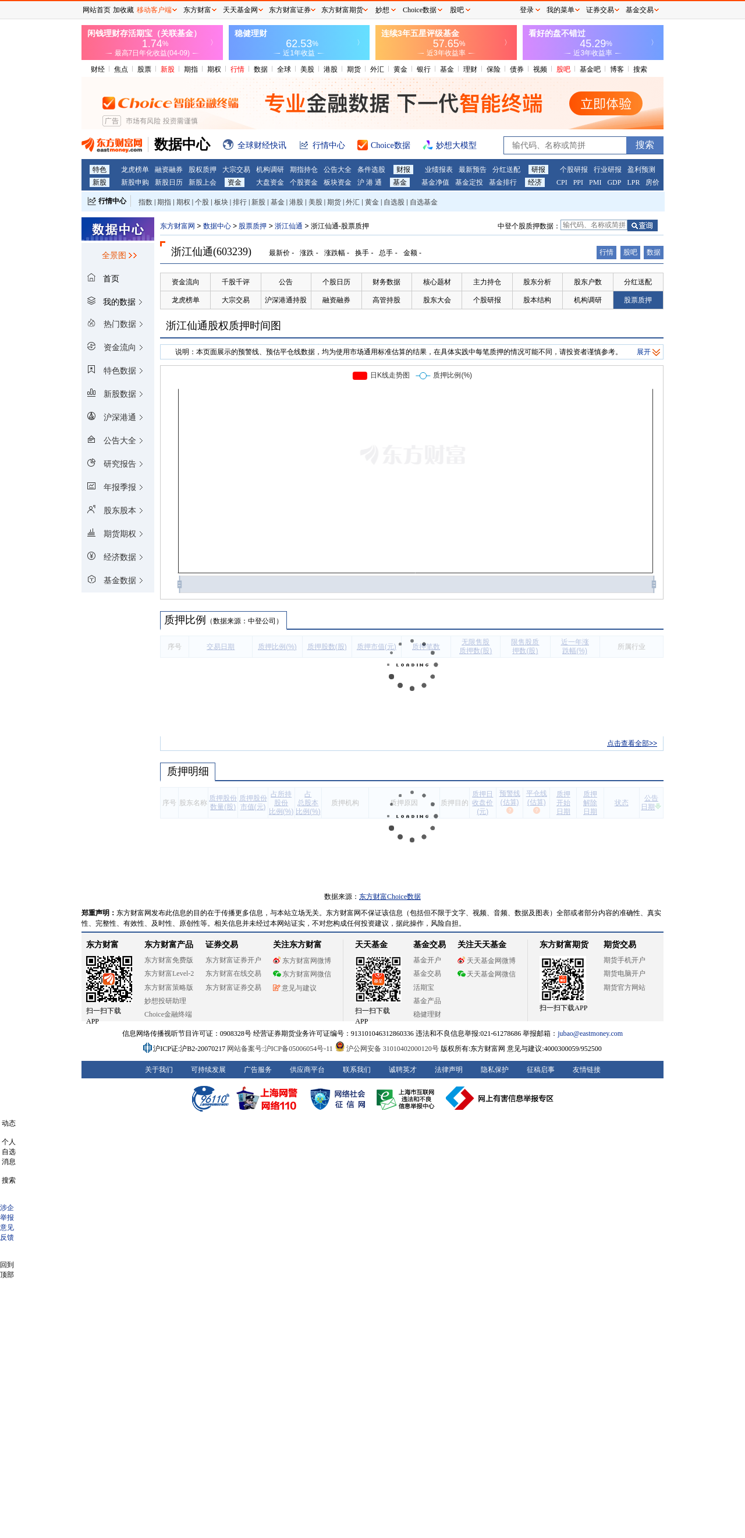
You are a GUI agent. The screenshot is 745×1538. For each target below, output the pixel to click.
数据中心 (217, 226)
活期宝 (423, 987)
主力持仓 (487, 282)
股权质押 (203, 169)
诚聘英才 (403, 1070)
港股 (331, 69)
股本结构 (537, 300)
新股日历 (169, 182)
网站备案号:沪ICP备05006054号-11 (281, 1049)
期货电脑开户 (624, 973)
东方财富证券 (290, 10)
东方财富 (102, 944)
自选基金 (424, 202)
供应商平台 (307, 1070)
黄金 (400, 69)
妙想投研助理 (165, 1001)
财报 (403, 169)
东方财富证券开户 (233, 960)
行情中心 (112, 201)
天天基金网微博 (486, 961)
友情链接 (587, 1070)
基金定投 (469, 182)
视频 (540, 69)
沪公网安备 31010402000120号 (387, 1049)
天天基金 (371, 944)
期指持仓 (304, 169)
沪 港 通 (369, 182)
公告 (286, 282)
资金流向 (186, 282)
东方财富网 (177, 226)
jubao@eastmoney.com (590, 1033)
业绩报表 (439, 169)
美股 (307, 69)
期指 (191, 69)
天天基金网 (240, 10)
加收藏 (123, 10)
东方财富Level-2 (169, 973)
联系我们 (357, 1070)
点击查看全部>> (632, 743)
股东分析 (537, 282)
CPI (561, 182)
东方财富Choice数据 (390, 897)
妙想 (382, 10)
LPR (633, 182)
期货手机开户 (624, 960)
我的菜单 (560, 10)
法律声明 (449, 1070)
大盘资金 (270, 182)
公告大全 (338, 169)
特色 (100, 169)
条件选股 (371, 169)
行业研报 (608, 169)
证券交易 (600, 10)
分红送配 (506, 169)
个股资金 (304, 182)
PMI (595, 182)
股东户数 (588, 282)
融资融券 (169, 169)
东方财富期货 (564, 944)
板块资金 (338, 182)
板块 (221, 202)
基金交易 (427, 973)
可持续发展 (208, 1070)
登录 (527, 10)
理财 (470, 69)
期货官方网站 (624, 987)
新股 (168, 69)
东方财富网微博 (302, 961)
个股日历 (336, 282)
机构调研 (270, 169)
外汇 (377, 69)
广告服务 (258, 1070)
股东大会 (437, 300)
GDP (614, 182)
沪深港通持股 (286, 300)
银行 (424, 69)
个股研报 (574, 169)
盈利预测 (641, 169)
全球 (284, 69)
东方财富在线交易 (233, 973)
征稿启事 (541, 1070)
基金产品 (427, 1001)
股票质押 (253, 226)
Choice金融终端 (168, 1014)
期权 (214, 69)
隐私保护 (495, 1070)
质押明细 (187, 771)
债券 (517, 69)
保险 (494, 69)
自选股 (394, 202)
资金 (235, 182)
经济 (535, 182)
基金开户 (427, 960)
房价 (652, 182)
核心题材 (437, 282)
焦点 (121, 69)
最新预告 (473, 169)
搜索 (640, 69)
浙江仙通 (289, 226)
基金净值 (435, 182)
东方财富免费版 (168, 960)
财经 (98, 69)
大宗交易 (236, 169)
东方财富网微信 (302, 974)
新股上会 (203, 182)
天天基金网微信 (486, 974)
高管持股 (386, 300)
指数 (145, 202)
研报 (538, 169)
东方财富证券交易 (233, 987)
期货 (354, 69)
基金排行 (503, 182)
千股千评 (236, 282)
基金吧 (590, 69)
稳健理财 (427, 1014)
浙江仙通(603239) (211, 251)
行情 (237, 69)
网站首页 (97, 10)
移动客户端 (154, 10)
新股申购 (135, 182)
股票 (144, 69)
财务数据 (386, 282)
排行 (240, 202)
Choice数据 (420, 10)
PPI (578, 182)
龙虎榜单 (135, 169)
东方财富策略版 (168, 987)
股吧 (563, 69)
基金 (447, 69)
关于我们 (159, 1070)
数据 (261, 69)
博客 (617, 69)
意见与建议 (295, 988)
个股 (202, 202)
